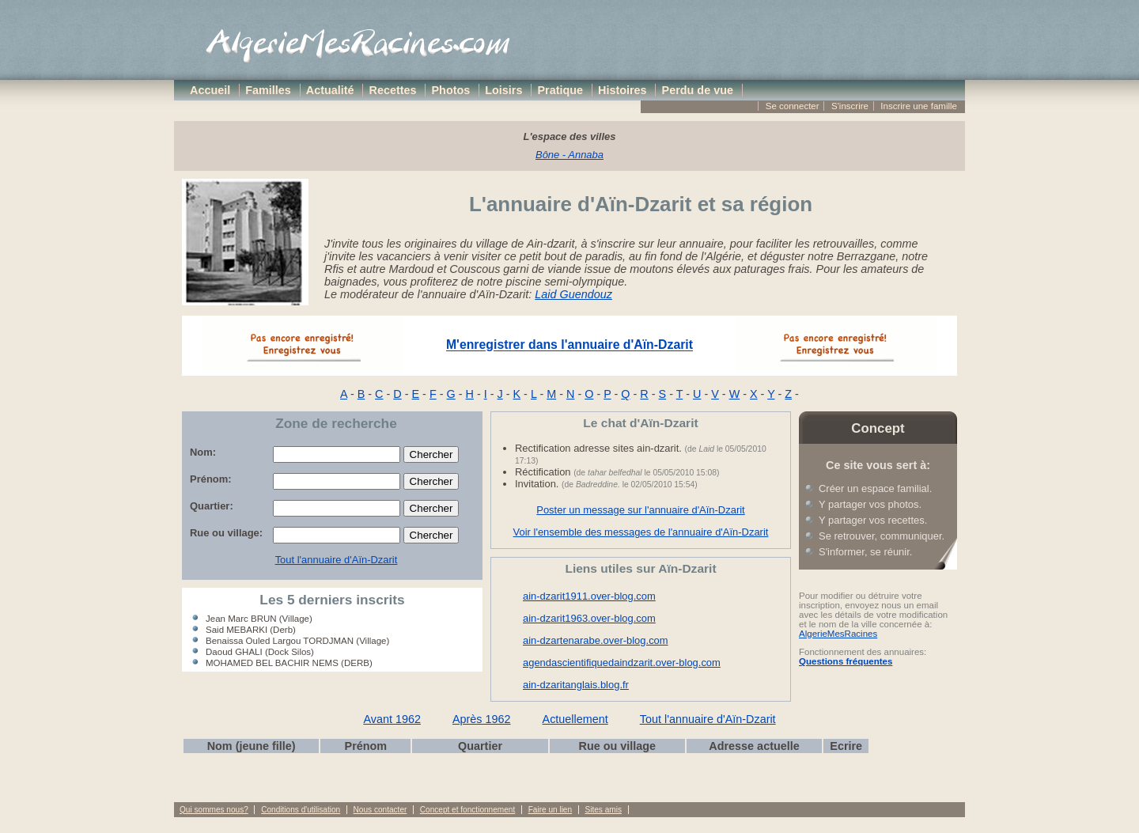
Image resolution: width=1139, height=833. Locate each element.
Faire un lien (550, 809)
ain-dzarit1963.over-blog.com (589, 618)
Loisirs (503, 90)
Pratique (560, 90)
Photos (451, 90)
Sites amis (603, 809)
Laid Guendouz (573, 294)
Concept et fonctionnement (467, 809)
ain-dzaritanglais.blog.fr (576, 685)
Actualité (330, 90)
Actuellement (575, 719)
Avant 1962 (392, 719)
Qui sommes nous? (214, 809)
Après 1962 (481, 719)
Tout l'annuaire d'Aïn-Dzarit (336, 560)
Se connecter (792, 106)
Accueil (210, 90)
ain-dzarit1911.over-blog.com (589, 596)
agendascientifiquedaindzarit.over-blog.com (622, 662)
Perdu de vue (697, 90)
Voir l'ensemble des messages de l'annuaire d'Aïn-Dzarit (641, 532)
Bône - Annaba (569, 155)
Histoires (622, 90)
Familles (268, 90)
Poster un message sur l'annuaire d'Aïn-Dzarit (640, 510)
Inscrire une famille (918, 106)
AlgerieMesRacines (838, 633)
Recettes (393, 90)
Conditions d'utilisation (300, 809)
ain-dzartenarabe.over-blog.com (595, 640)
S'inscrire (849, 106)
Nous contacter (380, 809)
